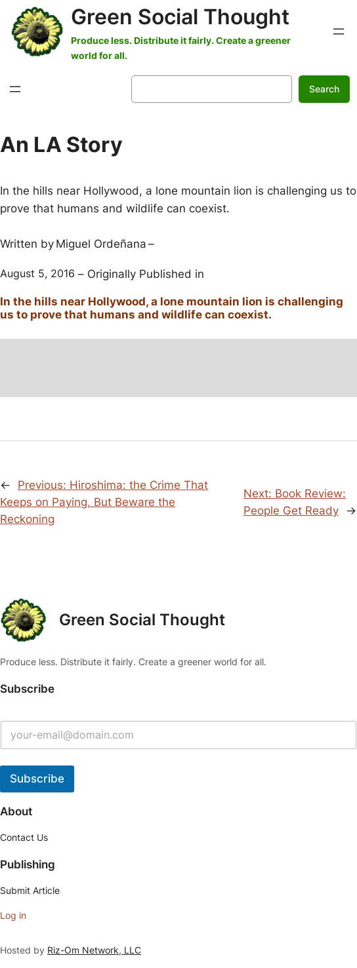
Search (324, 88)
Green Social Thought (180, 16)
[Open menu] (338, 31)
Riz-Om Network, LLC (94, 950)
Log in (13, 915)
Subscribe (37, 778)
